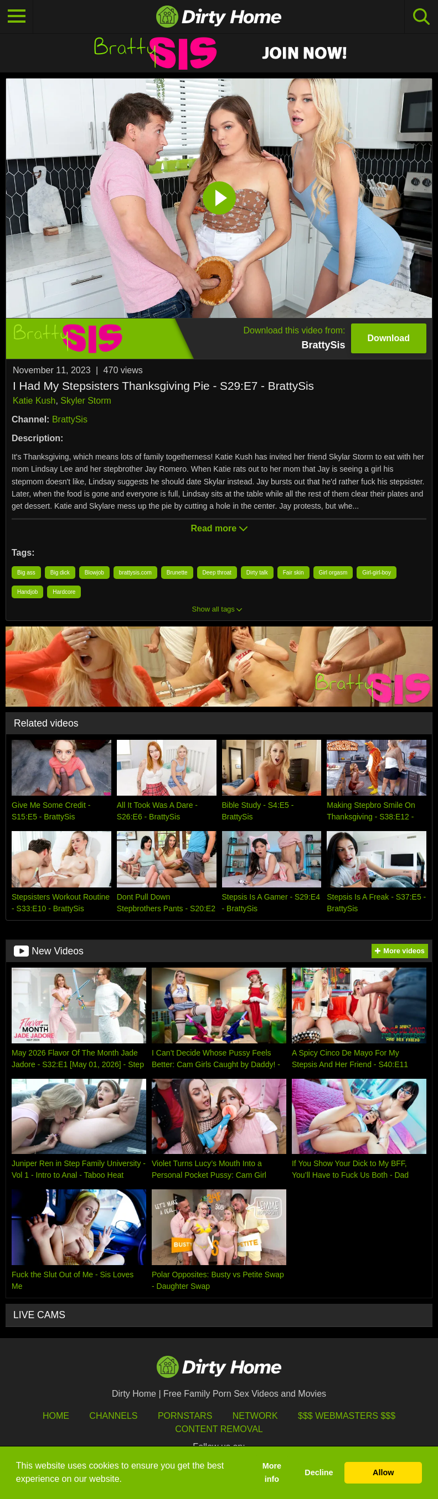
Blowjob (94, 573)
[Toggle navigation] (16, 16)
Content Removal (219, 1429)
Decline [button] (319, 1472)
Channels (113, 1415)
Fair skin (293, 573)
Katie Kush (34, 400)
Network (255, 1415)
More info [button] (271, 1472)
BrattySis (69, 419)
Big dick (60, 573)
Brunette (177, 573)
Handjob (27, 592)
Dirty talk (257, 573)
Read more (218, 528)
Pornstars (185, 1415)
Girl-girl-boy (376, 573)
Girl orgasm (333, 573)
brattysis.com (135, 573)
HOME (56, 1415)
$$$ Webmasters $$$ (346, 1415)
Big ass (26, 573)
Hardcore (64, 592)
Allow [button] (383, 1472)
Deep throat (217, 573)
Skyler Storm (85, 400)
